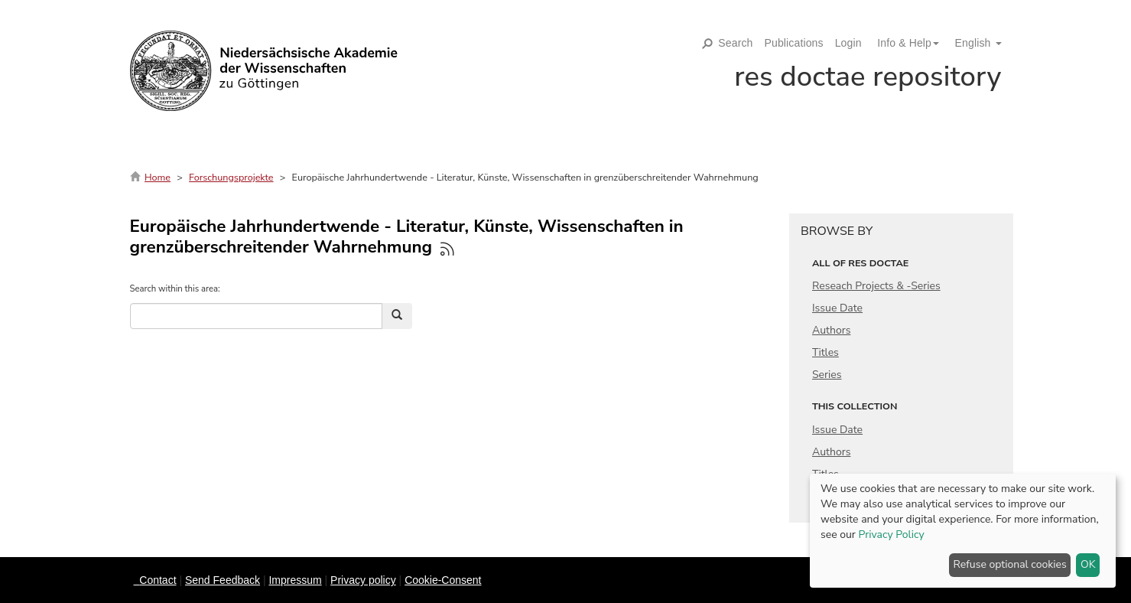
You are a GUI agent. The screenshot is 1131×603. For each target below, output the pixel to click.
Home (158, 177)
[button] (902, 43)
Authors (831, 330)
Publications (794, 43)
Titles (825, 352)
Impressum (294, 580)
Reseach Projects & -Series (876, 286)
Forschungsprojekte (231, 177)
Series (827, 374)
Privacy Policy (891, 534)
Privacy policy (363, 580)
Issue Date (837, 308)
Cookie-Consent (443, 580)
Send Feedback (222, 580)
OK (1088, 564)
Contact (157, 580)
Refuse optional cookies (1010, 564)
